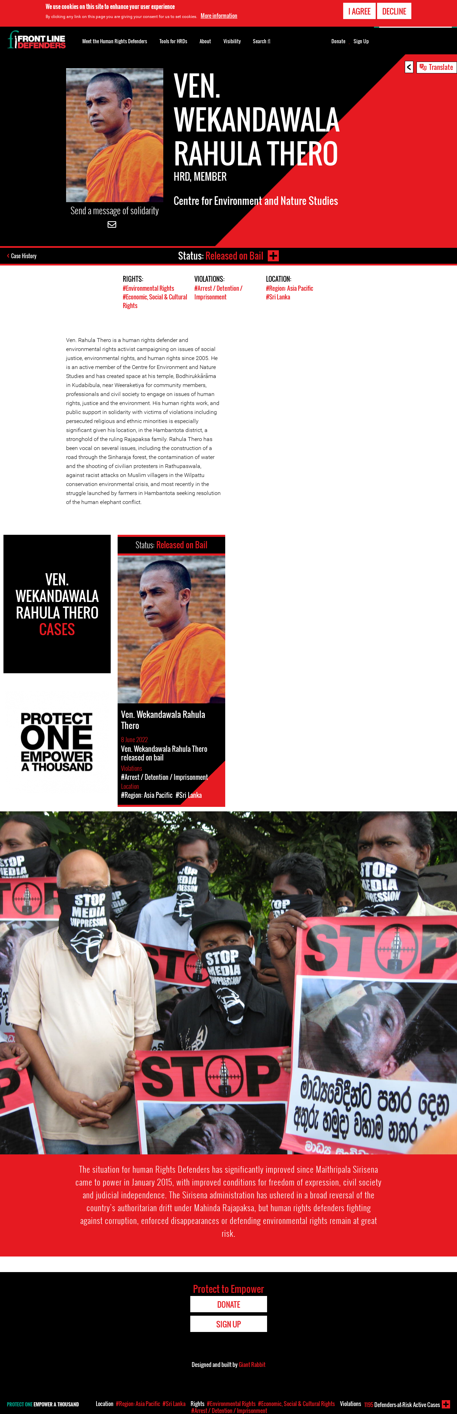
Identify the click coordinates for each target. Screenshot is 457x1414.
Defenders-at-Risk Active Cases (402, 1405)
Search (262, 40)
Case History (23, 256)
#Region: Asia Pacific (289, 288)
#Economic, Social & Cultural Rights (296, 1403)
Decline (394, 10)
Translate (441, 67)
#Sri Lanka (278, 296)
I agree (359, 10)
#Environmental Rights (148, 288)
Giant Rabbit (252, 1364)
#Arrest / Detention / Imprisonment (218, 292)
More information (219, 15)
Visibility (232, 41)
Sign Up (361, 41)
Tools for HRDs (173, 41)
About (205, 41)
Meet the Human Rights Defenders (114, 41)
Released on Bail (234, 255)
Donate (338, 41)
